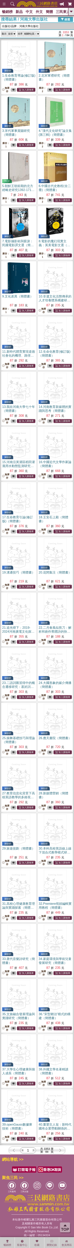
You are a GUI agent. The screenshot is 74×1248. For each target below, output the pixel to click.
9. (17, 296)
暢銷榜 (7, 12)
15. (18, 466)
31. (18, 907)
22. (55, 631)
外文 (39, 12)
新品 (19, 12)
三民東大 (63, 12)
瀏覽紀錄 (52, 1243)
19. (18, 572)
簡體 (49, 12)
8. (54, 245)
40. (55, 1128)
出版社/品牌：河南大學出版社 (20, 26)
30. (55, 852)
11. (18, 355)
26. (55, 738)
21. (18, 631)
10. (55, 300)
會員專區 (67, 1243)
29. (18, 848)
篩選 (65, 19)
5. (18, 189)
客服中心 (22, 1243)
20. (55, 572)
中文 (29, 12)
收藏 (36, 1243)
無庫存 (5, 90)
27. (18, 797)
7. (18, 245)
